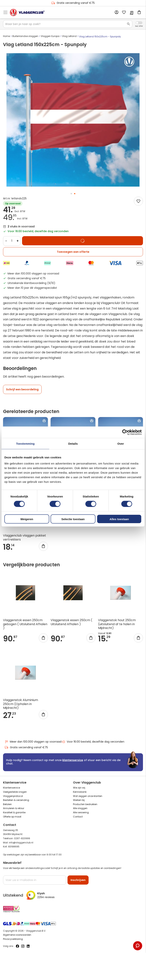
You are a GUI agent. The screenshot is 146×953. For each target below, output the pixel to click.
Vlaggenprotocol (13, 796)
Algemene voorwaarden (17, 934)
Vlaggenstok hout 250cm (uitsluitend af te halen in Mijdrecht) (117, 624)
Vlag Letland (69, 36)
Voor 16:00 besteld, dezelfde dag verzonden (92, 742)
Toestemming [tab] (25, 443)
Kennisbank (79, 791)
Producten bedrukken (85, 804)
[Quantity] (12, 240)
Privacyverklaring (13, 939)
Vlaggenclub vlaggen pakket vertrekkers (24, 537)
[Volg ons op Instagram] (23, 946)
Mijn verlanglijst (124, 12)
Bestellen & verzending (16, 800)
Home (6, 36)
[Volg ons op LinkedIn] (28, 946)
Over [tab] (120, 443)
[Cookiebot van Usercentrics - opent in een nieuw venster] (125, 432)
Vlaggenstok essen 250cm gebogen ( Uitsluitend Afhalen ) (25, 624)
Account (116, 12)
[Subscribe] (78, 880)
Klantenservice (11, 787)
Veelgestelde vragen (15, 791)
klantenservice (72, 760)
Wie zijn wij (79, 787)
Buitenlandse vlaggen (25, 36)
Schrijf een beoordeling (22, 389)
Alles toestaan (119, 519)
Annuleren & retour (13, 808)
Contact (78, 816)
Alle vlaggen (80, 808)
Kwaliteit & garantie (14, 812)
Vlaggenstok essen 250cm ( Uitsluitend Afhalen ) (71, 622)
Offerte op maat (12, 816)
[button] (71, 194)
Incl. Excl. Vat (139, 22)
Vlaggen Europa (50, 36)
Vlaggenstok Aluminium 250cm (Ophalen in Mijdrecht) (20, 704)
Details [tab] (73, 443)
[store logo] (27, 12)
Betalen (7, 804)
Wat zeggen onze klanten (87, 796)
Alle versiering (81, 812)
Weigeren (26, 519)
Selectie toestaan (73, 519)
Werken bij (79, 800)
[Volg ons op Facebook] (17, 946)
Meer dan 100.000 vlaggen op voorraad (33, 742)
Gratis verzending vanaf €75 (73, 3)
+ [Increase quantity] (18, 240)
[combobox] (67, 24)
